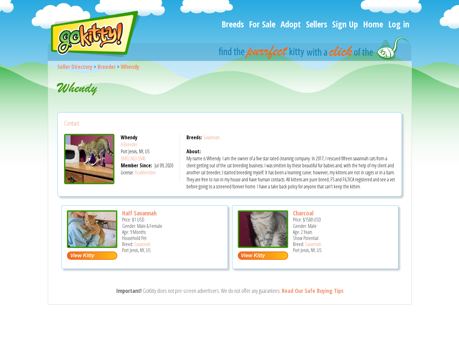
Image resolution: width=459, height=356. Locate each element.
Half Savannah (139, 213)
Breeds (233, 24)
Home (373, 24)
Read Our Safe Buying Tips (313, 290)
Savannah (211, 137)
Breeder (107, 66)
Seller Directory (74, 66)
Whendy (130, 66)
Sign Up (345, 24)
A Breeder (129, 144)
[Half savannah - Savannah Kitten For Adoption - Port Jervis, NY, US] (92, 245)
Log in (398, 24)
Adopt (290, 24)
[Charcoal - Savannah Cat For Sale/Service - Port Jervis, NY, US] (263, 245)
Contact (71, 123)
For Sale (262, 24)
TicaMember (145, 172)
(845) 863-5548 (133, 158)
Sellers (316, 24)
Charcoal (303, 213)
